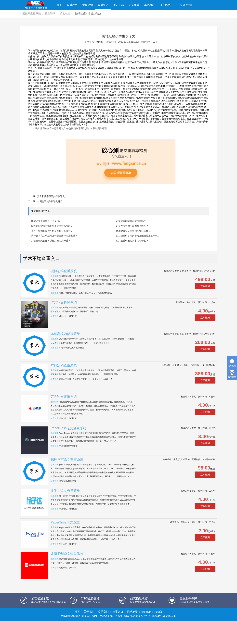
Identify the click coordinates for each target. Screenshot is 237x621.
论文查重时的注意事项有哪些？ (132, 240)
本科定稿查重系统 (64, 365)
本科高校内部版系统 (65, 334)
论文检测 (65, 13)
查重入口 (118, 611)
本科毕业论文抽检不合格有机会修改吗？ (52, 230)
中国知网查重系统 (30, 13)
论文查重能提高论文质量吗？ (131, 221)
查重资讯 (103, 4)
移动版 (158, 611)
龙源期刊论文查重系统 (67, 554)
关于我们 (89, 611)
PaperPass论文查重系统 (68, 428)
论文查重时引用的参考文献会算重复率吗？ (138, 235)
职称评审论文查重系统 (67, 459)
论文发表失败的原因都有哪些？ (132, 225)
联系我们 (103, 611)
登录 (182, 5)
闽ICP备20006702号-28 (137, 616)
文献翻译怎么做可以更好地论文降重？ (50, 240)
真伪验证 (149, 4)
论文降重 (134, 4)
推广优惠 (165, 4)
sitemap (146, 611)
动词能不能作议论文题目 (50, 201)
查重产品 (72, 4)
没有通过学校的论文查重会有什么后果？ (52, 225)
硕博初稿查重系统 (64, 271)
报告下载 (118, 4)
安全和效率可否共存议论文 (51, 196)
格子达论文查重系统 (65, 491)
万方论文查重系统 (64, 396)
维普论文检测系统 (64, 302)
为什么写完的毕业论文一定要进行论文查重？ (54, 235)
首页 (59, 4)
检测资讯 (50, 13)
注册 (190, 5)
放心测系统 (97, 41)
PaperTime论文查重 (65, 522)
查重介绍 (87, 4)
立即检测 (205, 286)
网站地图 (132, 611)
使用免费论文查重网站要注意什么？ (134, 230)
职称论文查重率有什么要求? (45, 221)
